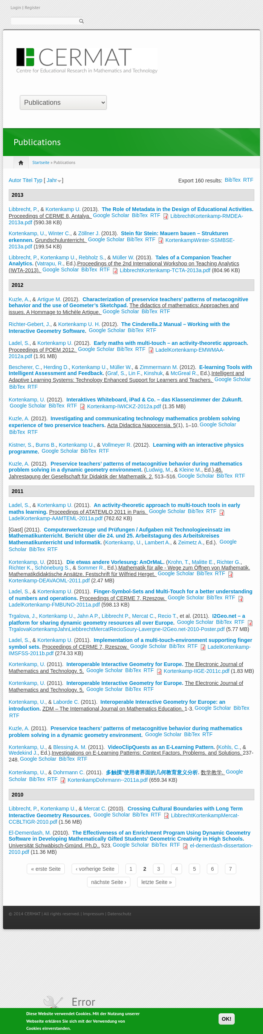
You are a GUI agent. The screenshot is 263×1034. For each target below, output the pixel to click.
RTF (248, 180)
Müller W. (123, 257)
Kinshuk (153, 373)
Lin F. (134, 373)
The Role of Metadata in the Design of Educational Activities (177, 209)
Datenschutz (119, 913)
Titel (27, 180)
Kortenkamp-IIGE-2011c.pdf (196, 671)
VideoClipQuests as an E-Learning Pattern (161, 747)
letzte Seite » (156, 882)
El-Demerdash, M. (30, 833)
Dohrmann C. (68, 772)
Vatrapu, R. (50, 263)
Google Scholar (111, 215)
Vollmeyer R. (117, 445)
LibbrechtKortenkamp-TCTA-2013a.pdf (165, 270)
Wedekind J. (23, 753)
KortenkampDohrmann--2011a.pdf (107, 780)
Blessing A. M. (70, 747)
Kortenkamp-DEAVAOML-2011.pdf (49, 581)
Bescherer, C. (25, 367)
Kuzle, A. (19, 299)
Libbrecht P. (115, 616)
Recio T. (167, 616)
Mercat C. (143, 616)
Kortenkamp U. (63, 209)
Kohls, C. (229, 747)
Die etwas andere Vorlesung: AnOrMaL (114, 562)
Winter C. (59, 233)
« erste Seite (46, 869)
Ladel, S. (19, 343)
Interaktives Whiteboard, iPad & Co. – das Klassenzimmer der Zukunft (153, 400)
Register (32, 7)
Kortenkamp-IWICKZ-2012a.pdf (124, 406)
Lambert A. (157, 542)
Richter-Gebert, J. (29, 324)
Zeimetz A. (190, 542)
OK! (227, 1020)
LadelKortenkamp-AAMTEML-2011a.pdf (55, 518)
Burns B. (46, 445)
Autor (15, 180)
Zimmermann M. (159, 367)
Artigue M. (49, 299)
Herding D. (56, 367)
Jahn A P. (88, 616)
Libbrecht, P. (23, 209)
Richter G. (228, 562)
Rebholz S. (91, 257)
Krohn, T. (178, 562)
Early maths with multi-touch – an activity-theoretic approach (170, 343)
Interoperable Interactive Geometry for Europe (124, 664)
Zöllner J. (89, 233)
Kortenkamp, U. (27, 233)
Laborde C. (66, 702)
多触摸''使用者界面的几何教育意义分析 (152, 772)
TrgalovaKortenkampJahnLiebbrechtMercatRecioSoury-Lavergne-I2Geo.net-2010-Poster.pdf (117, 629)
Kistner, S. (21, 445)
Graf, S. (116, 373)
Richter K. (20, 568)
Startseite (40, 162)
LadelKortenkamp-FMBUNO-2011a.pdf (54, 605)
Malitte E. (203, 562)
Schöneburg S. (52, 568)
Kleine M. (190, 470)
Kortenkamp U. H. (79, 324)
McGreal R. (184, 373)
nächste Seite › (108, 882)
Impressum (93, 913)
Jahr (52, 180)
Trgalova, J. (22, 616)
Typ (38, 180)
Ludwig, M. (158, 470)
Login (16, 7)
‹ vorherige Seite (95, 869)
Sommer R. (91, 568)
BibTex (233, 180)
